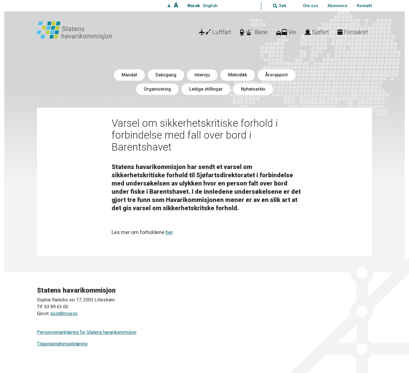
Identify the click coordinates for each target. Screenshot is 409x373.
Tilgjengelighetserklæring (62, 344)
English (210, 5)
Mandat (129, 75)
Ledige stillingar (206, 89)
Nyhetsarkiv (253, 89)
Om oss (310, 5)
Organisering (157, 89)
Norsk (193, 5)
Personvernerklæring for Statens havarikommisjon (86, 332)
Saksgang (165, 75)
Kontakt (364, 5)
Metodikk (237, 75)
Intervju (202, 75)
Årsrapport (276, 75)
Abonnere (337, 5)
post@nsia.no (64, 313)
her (169, 232)
